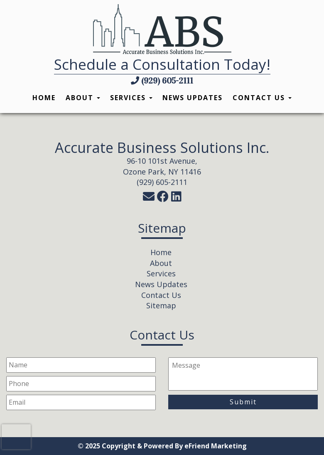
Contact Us (262, 97)
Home (44, 97)
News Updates (192, 97)
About (83, 97)
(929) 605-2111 (162, 81)
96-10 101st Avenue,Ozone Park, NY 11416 (162, 166)
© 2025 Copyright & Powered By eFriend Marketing (162, 445)
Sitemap (161, 305)
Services (131, 97)
